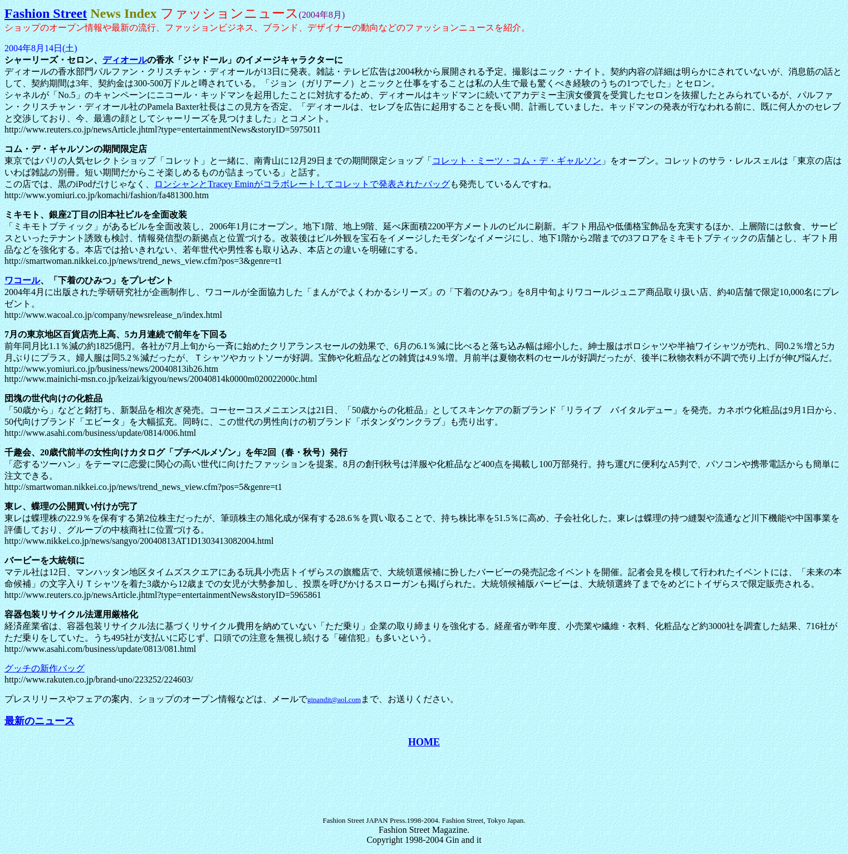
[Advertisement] (424, 782)
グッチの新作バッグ (44, 668)
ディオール (124, 60)
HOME (424, 742)
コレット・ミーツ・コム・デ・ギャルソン (516, 160)
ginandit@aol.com (334, 699)
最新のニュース (39, 721)
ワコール (22, 280)
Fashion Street (45, 13)
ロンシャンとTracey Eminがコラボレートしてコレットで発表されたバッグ (302, 184)
